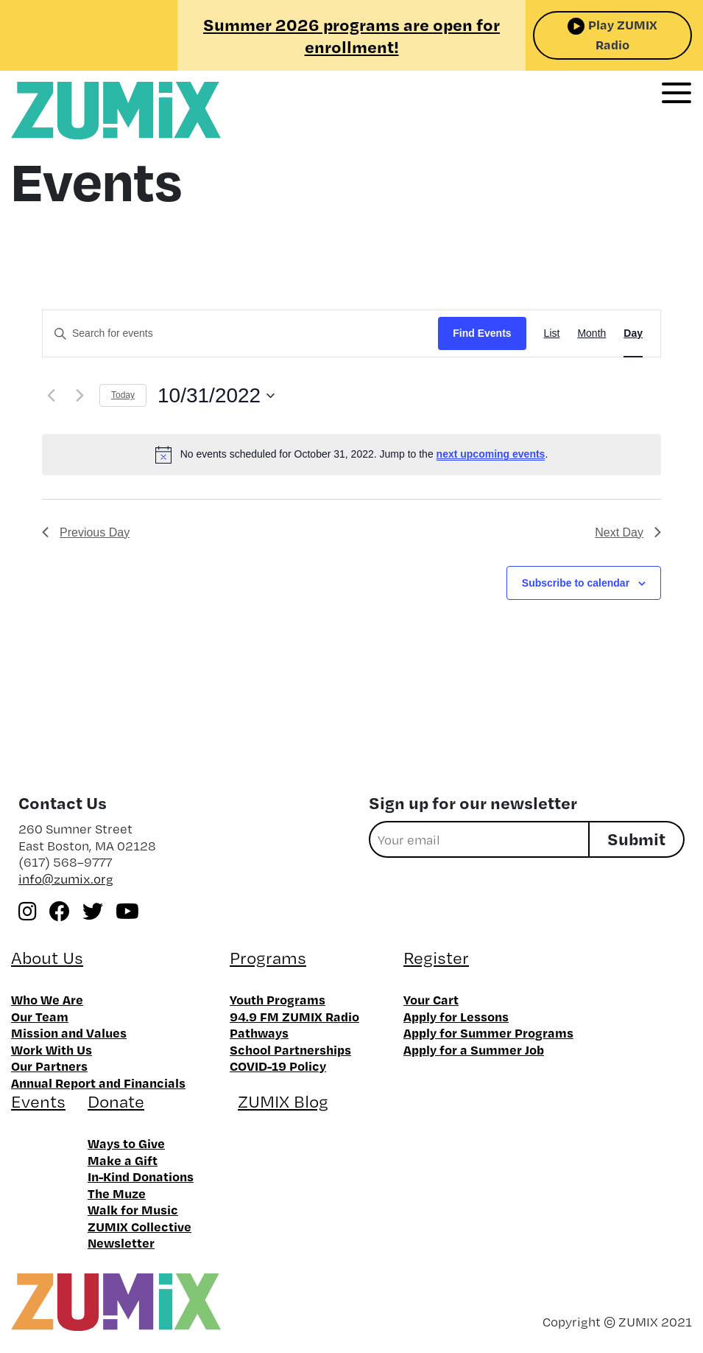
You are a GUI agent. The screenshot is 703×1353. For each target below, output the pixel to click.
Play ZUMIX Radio (622, 34)
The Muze (117, 1193)
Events (38, 1101)
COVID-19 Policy (278, 1065)
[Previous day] (51, 396)
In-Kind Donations (141, 1176)
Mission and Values (69, 1032)
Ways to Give (126, 1143)
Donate (116, 1101)
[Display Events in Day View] (633, 333)
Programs (268, 957)
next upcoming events (491, 454)
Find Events (482, 333)
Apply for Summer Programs (488, 1032)
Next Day (628, 532)
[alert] (351, 454)
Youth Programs (277, 999)
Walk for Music (133, 1209)
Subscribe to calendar (575, 583)
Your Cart (431, 999)
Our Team (39, 1016)
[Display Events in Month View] (591, 333)
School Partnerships (290, 1049)
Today (123, 395)
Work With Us (51, 1049)
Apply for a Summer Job (473, 1049)
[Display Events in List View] (552, 333)
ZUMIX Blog (283, 1101)
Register (436, 957)
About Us (47, 957)
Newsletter (121, 1242)
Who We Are (47, 999)
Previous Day (86, 532)
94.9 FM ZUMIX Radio (294, 1016)
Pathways (259, 1032)
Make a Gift (123, 1160)
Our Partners (49, 1065)
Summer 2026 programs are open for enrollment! (351, 35)
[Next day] (79, 396)
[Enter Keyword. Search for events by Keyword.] (240, 333)
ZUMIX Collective (139, 1226)
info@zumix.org (65, 879)
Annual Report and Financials (98, 1082)
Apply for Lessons (456, 1016)
